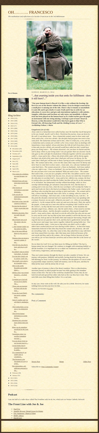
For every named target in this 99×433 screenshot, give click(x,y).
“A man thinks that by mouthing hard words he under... (19, 348)
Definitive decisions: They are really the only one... (20, 215)
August (14, 159)
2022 (12, 126)
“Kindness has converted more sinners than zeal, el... (20, 322)
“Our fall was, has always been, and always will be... (20, 247)
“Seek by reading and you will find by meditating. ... (20, 302)
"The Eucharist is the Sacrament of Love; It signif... (20, 361)
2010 (12, 385)
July (13, 161)
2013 (12, 378)
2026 (12, 118)
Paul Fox (17, 409)
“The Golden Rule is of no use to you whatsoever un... (20, 309)
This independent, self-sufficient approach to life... (19, 368)
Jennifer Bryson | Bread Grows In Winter (28, 411)
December (15, 148)
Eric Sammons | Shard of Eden (25, 413)
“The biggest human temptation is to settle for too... (19, 316)
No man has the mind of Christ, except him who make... (20, 208)
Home (61, 362)
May (14, 166)
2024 (12, 123)
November (15, 151)
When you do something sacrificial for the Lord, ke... (20, 329)
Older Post (87, 362)
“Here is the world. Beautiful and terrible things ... (19, 268)
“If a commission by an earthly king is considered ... (19, 355)
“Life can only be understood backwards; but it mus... (20, 197)
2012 (12, 380)
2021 (12, 128)
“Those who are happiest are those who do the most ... (19, 288)
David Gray (18, 418)
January (15, 375)
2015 (12, 143)
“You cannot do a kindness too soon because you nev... (20, 176)
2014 (12, 146)
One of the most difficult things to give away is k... (19, 233)
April (14, 169)
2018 (12, 136)
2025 (12, 121)
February (15, 373)
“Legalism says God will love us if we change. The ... (19, 281)
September (15, 156)
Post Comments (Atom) (50, 367)
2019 (12, 133)
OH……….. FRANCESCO (30, 12)
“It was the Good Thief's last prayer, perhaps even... (19, 295)
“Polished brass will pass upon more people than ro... (20, 183)
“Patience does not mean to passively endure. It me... (20, 240)
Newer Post (36, 362)
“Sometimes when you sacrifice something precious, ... (19, 336)
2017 (12, 138)
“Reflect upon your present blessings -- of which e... (20, 275)
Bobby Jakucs (19, 416)
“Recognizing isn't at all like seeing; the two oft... (19, 222)
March (14, 171)
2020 (12, 131)
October (15, 154)
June (14, 164)
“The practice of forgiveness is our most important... (20, 190)
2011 (12, 383)
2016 (12, 141)
